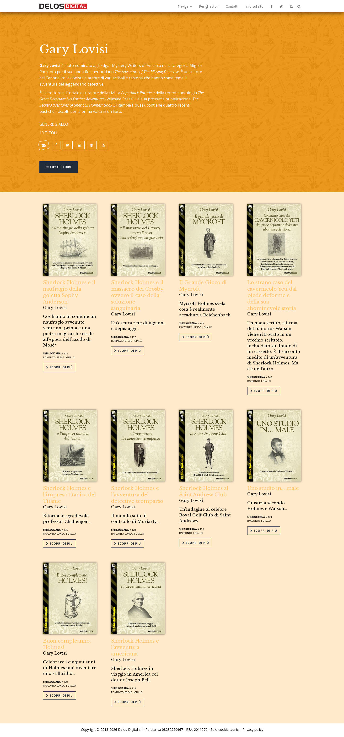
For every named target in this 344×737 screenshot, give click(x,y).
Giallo (70, 357)
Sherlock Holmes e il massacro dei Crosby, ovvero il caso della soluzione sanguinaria (138, 295)
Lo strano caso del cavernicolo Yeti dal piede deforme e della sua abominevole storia (272, 295)
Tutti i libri (58, 167)
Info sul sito (254, 6)
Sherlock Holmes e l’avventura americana (135, 646)
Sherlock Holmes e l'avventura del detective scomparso (137, 494)
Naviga (185, 6)
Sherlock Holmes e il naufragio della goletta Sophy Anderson (69, 292)
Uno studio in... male (273, 488)
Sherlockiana (52, 353)
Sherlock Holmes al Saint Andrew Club (203, 491)
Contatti (232, 6)
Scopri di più (59, 367)
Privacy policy (252, 728)
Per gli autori (209, 6)
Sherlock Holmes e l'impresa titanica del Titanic (69, 494)
